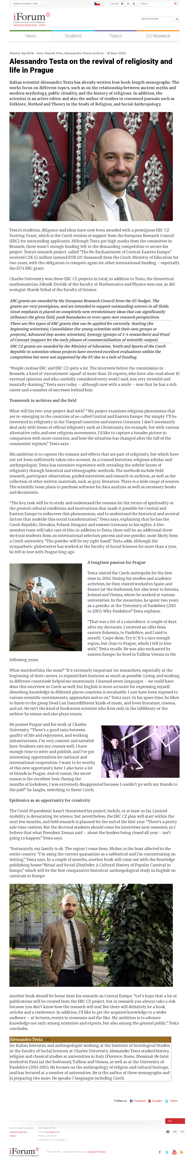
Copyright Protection (97, 1152)
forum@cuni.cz (52, 1132)
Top (169, 1121)
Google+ (155, 1100)
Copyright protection (18, 1132)
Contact (12, 1136)
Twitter (171, 1100)
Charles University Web (25, 4)
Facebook (137, 1100)
